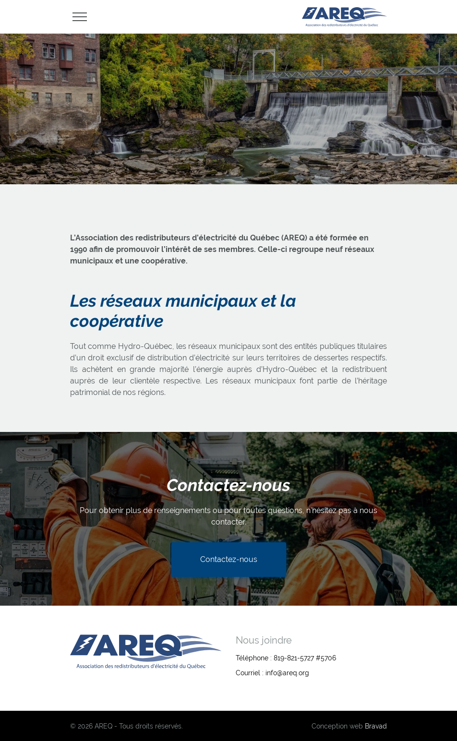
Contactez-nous (228, 559)
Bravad (376, 726)
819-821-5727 (294, 658)
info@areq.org (287, 673)
